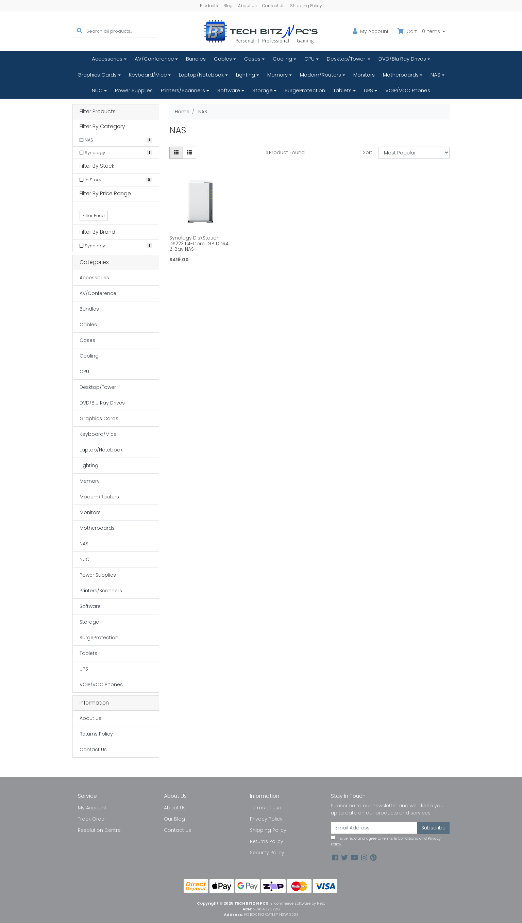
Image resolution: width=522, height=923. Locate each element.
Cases (252, 58)
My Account (92, 807)
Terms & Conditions (400, 838)
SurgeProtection (305, 90)
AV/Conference (154, 58)
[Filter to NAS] (116, 140)
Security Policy (267, 852)
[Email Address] (374, 828)
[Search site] (79, 31)
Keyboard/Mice (148, 74)
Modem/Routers (320, 74)
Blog (228, 6)
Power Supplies (134, 90)
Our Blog (174, 818)
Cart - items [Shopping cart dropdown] (419, 31)
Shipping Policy (306, 6)
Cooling (282, 58)
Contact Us (273, 6)
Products (209, 6)
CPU (309, 58)
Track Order (92, 818)
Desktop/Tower (347, 58)
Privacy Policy (266, 818)
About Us (247, 6)
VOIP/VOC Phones (407, 90)
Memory (277, 74)
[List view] (189, 153)
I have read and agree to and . (386, 841)
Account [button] (371, 31)
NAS (435, 74)
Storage (262, 90)
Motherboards (401, 74)
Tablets (342, 90)
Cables (223, 58)
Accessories (107, 58)
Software (228, 90)
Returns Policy (96, 733)
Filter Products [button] (98, 112)
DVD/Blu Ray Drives (402, 58)
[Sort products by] (414, 153)
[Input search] (121, 31)
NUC (97, 90)
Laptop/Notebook (201, 74)
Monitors (364, 74)
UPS (368, 90)
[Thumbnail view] (176, 153)
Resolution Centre (99, 830)
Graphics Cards (97, 74)
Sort (367, 152)
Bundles (196, 58)
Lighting (245, 74)
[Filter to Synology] (116, 152)
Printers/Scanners (183, 90)
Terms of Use (265, 807)
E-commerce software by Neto (297, 903)
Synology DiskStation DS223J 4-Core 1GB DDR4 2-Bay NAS (199, 243)
